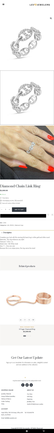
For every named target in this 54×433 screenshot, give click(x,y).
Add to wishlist (29, 209)
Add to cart (19, 209)
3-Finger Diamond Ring (27, 323)
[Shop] (27, 431)
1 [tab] (24, 330)
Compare (33, 209)
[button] (3, 4)
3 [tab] (28, 330)
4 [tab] (30, 330)
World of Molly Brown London (35, 398)
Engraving (29, 393)
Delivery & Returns (6, 393)
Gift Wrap (29, 391)
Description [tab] (7, 227)
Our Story (29, 388)
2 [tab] (27, 330)
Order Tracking (5, 396)
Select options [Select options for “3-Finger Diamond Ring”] (21, 314)
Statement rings (19, 219)
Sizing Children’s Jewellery (8, 390)
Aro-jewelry (26, 422)
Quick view (33, 314)
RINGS (12, 219)
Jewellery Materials (6, 388)
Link (8, 219)
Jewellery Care (31, 396)
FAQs (2, 398)
